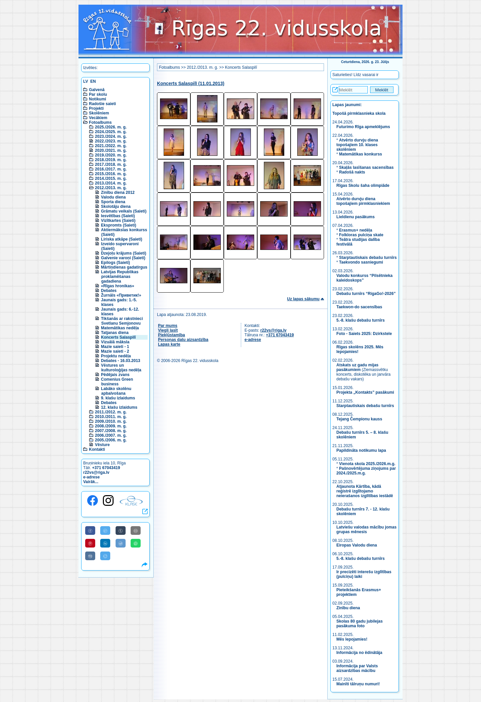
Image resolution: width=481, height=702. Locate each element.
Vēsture (102, 444)
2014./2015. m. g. (111, 178)
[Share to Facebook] (90, 530)
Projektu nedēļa (116, 356)
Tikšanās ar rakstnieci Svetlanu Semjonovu (122, 321)
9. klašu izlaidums (118, 398)
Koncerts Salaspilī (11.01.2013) (190, 83)
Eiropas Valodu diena (356, 545)
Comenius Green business (117, 381)
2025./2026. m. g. (111, 127)
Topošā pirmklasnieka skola (358, 113)
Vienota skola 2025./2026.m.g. (367, 463)
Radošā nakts (352, 172)
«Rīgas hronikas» (117, 286)
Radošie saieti (102, 103)
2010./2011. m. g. (111, 416)
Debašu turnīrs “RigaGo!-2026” (365, 293)
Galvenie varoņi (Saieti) (123, 258)
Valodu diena (113, 197)
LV (85, 81)
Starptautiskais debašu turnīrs (368, 257)
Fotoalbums (100, 122)
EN (93, 81)
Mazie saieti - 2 (115, 351)
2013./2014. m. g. (111, 183)
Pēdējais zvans (115, 374)
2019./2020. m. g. (111, 155)
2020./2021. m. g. (111, 150)
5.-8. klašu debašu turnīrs (361, 320)
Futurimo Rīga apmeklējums (363, 126)
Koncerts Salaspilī (118, 337)
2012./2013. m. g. (111, 188)
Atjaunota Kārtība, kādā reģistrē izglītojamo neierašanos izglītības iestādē (364, 491)
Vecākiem (98, 117)
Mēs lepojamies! (351, 639)
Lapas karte (169, 344)
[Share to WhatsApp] (136, 543)
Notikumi (97, 99)
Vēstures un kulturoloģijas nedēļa (121, 367)
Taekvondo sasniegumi (361, 262)
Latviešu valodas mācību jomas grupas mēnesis (366, 529)
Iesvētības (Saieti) (118, 216)
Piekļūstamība (171, 335)
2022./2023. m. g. (111, 141)
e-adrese (91, 477)
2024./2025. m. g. (111, 131)
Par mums (167, 325)
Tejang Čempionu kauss (359, 419)
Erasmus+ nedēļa (355, 230)
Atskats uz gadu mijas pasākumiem (357, 367)
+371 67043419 (106, 467)
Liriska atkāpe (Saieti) (121, 239)
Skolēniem (99, 113)
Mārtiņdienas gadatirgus (124, 267)
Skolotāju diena (116, 206)
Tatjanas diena (114, 332)
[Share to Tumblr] (121, 530)
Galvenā (97, 89)
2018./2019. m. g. (111, 159)
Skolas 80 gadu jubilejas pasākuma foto (359, 623)
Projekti (96, 108)
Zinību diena (348, 608)
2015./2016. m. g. (111, 173)
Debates (109, 290)
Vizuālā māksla (115, 342)
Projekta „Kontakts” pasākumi (365, 392)
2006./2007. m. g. (111, 435)
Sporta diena (113, 202)
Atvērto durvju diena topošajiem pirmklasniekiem (363, 201)
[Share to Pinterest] (90, 543)
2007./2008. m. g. (111, 430)
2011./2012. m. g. (111, 412)
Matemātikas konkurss (360, 154)
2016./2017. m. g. (111, 169)
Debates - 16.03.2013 (120, 360)
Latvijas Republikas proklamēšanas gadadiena (119, 277)
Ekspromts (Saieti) (118, 225)
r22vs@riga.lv (96, 472)
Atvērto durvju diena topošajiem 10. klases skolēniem (357, 145)
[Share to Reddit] (121, 543)
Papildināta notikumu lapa (361, 450)
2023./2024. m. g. (111, 136)
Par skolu (98, 94)
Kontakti (97, 449)
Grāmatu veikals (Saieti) (123, 211)
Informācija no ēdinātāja (359, 652)
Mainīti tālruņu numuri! (358, 684)
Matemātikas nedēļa (120, 328)
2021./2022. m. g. (111, 145)
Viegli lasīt (168, 330)
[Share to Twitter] (105, 530)
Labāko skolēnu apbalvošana (116, 391)
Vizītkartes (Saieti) (118, 220)
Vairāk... (90, 481)
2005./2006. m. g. (111, 440)
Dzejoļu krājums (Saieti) (123, 253)
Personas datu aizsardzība (183, 339)
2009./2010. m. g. (111, 421)
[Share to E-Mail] (136, 530)
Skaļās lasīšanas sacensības (366, 167)
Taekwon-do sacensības (359, 307)
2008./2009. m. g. (111, 426)
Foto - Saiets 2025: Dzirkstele (364, 333)
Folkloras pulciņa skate (361, 235)
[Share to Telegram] (105, 556)
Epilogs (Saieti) (115, 262)
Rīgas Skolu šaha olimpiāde (362, 185)
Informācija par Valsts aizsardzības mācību (357, 668)
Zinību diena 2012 (118, 192)
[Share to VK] (90, 556)
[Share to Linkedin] (105, 543)
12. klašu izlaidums (119, 407)
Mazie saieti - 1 (115, 346)
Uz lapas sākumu (303, 299)
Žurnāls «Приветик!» (121, 295)
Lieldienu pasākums (355, 217)
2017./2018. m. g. (111, 164)
